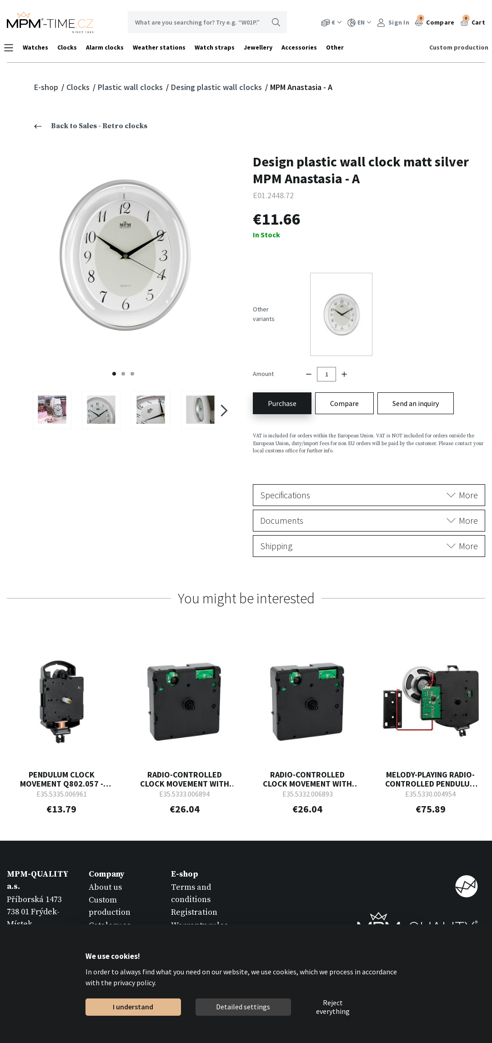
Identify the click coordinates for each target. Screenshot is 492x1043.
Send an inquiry (415, 380)
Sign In (393, 22)
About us (105, 864)
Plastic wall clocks (131, 87)
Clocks (70, 47)
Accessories (302, 47)
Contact (103, 915)
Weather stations (162, 47)
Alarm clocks (108, 47)
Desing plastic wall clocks (217, 87)
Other (338, 47)
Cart (473, 21)
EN (359, 22)
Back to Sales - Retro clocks (90, 125)
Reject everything (333, 1007)
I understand (133, 1006)
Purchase (282, 380)
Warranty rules (199, 902)
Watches (38, 47)
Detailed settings (243, 1006)
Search (276, 22)
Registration (194, 889)
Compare (434, 21)
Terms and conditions (191, 870)
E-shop (47, 87)
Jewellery (261, 47)
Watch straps (218, 47)
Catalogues (110, 902)
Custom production (455, 47)
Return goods (196, 915)
